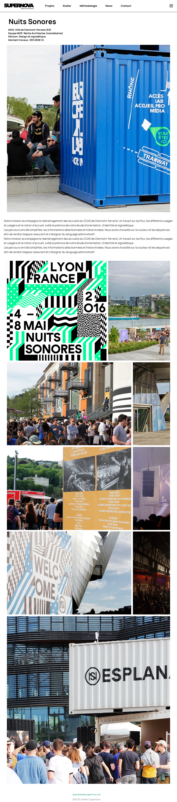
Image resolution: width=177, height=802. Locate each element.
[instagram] (171, 6)
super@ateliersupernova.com (86, 794)
